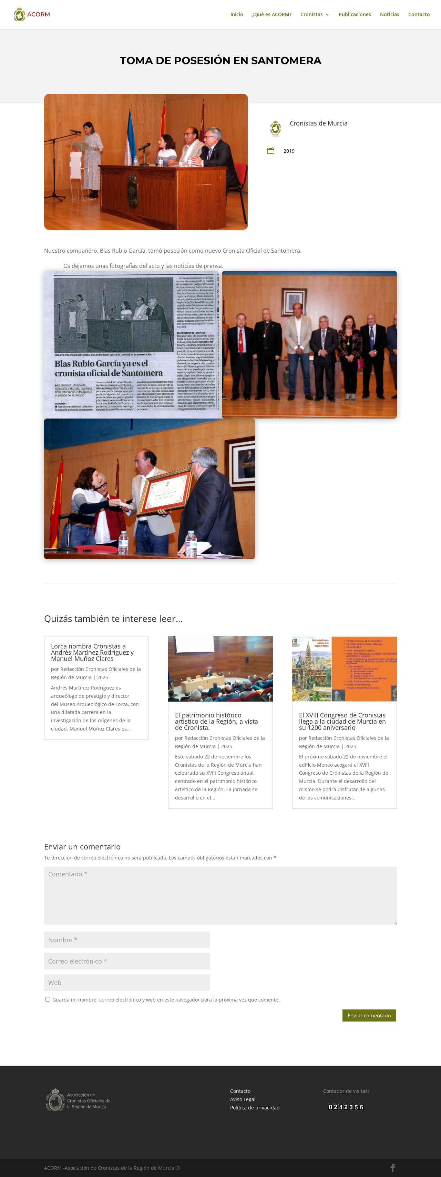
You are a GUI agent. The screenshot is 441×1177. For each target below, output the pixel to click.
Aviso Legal (243, 1099)
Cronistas (311, 15)
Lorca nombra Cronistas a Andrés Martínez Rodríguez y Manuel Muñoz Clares (92, 652)
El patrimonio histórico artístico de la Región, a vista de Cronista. (216, 721)
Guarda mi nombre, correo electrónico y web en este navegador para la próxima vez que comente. (166, 999)
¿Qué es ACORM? (271, 15)
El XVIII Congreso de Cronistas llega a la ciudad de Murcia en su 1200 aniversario (342, 721)
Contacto (419, 15)
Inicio (236, 15)
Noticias (389, 15)
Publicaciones (355, 15)
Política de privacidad (255, 1107)
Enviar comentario (369, 1015)
